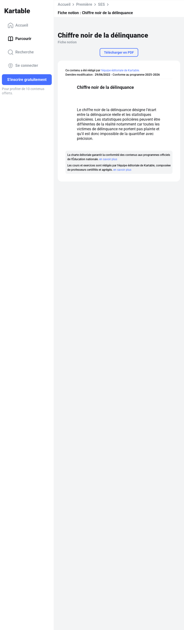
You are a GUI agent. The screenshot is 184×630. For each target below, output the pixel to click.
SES (101, 4)
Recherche (21, 52)
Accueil (18, 25)
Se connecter (23, 65)
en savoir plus (108, 159)
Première (84, 4)
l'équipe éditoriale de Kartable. (120, 70)
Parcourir (19, 39)
